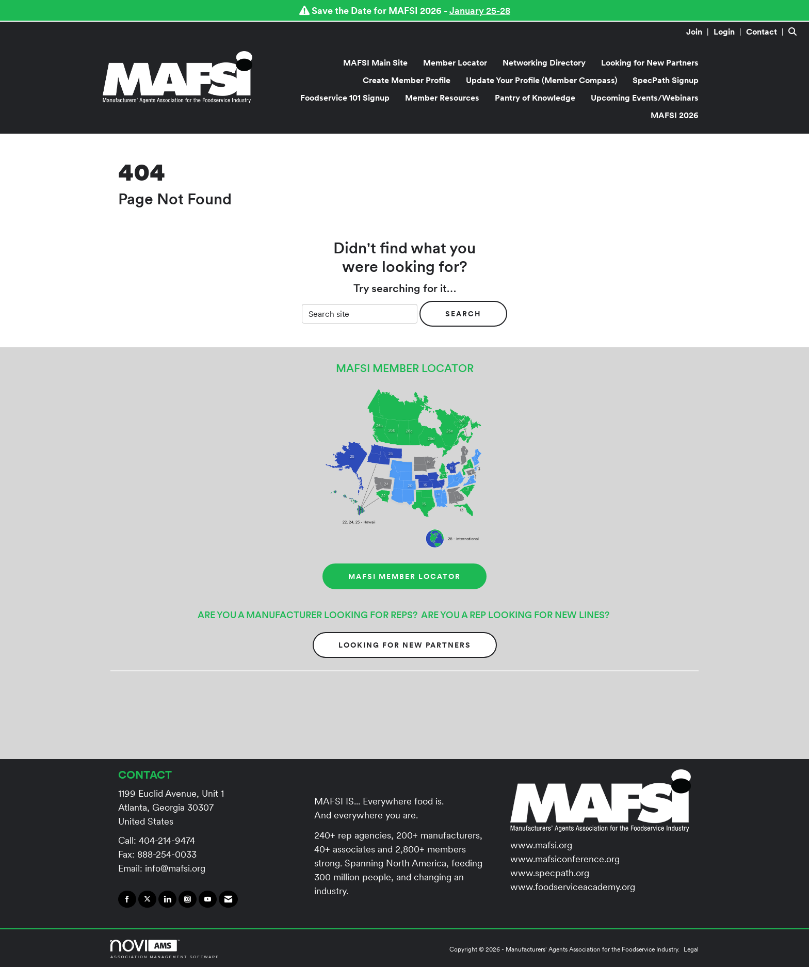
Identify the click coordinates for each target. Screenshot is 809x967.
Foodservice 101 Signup (345, 97)
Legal (691, 949)
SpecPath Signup (666, 80)
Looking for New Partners (650, 62)
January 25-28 (479, 11)
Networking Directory (544, 62)
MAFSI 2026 (675, 115)
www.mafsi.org (541, 845)
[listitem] (698, 31)
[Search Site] (794, 31)
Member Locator (455, 62)
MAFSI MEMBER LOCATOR (404, 576)
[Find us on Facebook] (127, 899)
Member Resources (442, 97)
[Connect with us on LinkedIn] (167, 899)
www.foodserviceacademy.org (572, 887)
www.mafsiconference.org (565, 859)
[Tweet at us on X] (147, 899)
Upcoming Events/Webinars (645, 97)
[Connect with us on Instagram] (188, 899)
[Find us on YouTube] (208, 899)
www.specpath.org (549, 873)
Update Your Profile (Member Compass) (541, 80)
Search (463, 313)
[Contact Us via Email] (228, 899)
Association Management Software (164, 949)
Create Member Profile (406, 80)
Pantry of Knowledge (535, 97)
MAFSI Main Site (375, 62)
